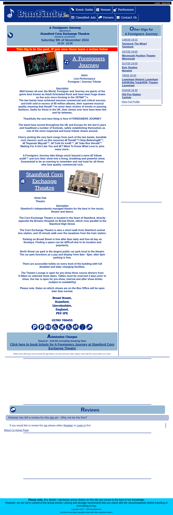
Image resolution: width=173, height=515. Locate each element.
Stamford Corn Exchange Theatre (44, 184)
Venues (105, 9)
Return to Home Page (16, 433)
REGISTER (166, 3)
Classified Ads (86, 17)
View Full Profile (131, 101)
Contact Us (129, 17)
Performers (126, 9)
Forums (108, 17)
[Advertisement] (141, 154)
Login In (81, 428)
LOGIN (157, 3)
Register (68, 428)
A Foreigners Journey (88, 64)
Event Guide (84, 9)
